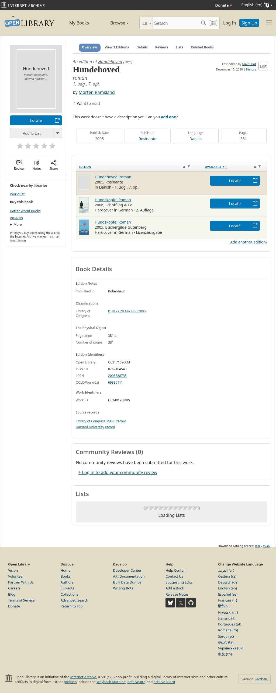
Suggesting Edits (178, 582)
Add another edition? (248, 242)
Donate (223, 5)
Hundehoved (110, 62)
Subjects (67, 588)
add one (168, 116)
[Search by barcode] (213, 23)
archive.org (136, 681)
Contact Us (174, 576)
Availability (216, 167)
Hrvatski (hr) (228, 612)
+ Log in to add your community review (117, 472)
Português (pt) (229, 624)
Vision (13, 570)
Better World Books (25, 211)
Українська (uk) (230, 648)
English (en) (227, 588)
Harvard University (90, 427)
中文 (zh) (225, 654)
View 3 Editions (117, 47)
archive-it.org (164, 681)
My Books (79, 23)
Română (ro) (228, 630)
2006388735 (117, 375)
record (110, 427)
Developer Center (127, 570)
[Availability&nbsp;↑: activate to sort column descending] (234, 166)
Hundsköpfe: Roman (113, 199)
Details (142, 47)
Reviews (161, 47)
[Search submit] (203, 23)
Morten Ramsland (97, 92)
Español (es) (227, 594)
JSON (266, 546)
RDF (258, 546)
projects (70, 681)
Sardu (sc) (226, 636)
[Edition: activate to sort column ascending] (139, 166)
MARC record (116, 421)
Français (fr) (227, 600)
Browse (113, 23)
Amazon (16, 217)
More (17, 224)
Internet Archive (83, 676)
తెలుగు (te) (225, 642)
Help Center (175, 570)
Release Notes (176, 594)
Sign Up (249, 23)
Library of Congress (90, 421)
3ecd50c (261, 679)
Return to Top (72, 606)
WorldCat (17, 194)
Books (66, 576)
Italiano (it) (227, 618)
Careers (14, 588)
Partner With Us (21, 582)
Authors (67, 582)
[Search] (175, 23)
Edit (263, 66)
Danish (195, 138)
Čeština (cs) (227, 576)
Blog (11, 594)
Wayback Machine (111, 681)
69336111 (115, 382)
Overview (89, 47)
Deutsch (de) (228, 582)
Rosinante (148, 138)
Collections (69, 594)
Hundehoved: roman (113, 176)
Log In (229, 23)
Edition (85, 167)
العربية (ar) (226, 570)
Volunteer (16, 576)
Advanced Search (74, 600)
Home (65, 570)
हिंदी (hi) (223, 606)
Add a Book (174, 588)
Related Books (202, 47)
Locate (36, 120)
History (251, 69)
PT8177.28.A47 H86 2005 (127, 311)
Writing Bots (123, 588)
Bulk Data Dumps (127, 582)
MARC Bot (249, 64)
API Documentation (129, 576)
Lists (179, 47)
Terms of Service (21, 600)
